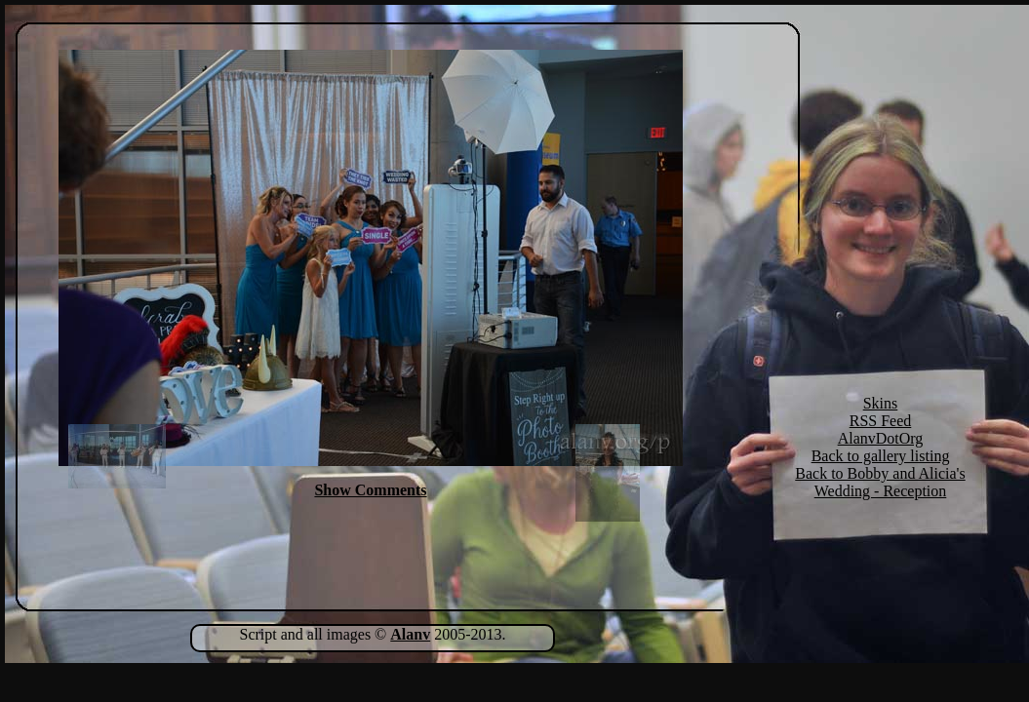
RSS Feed (881, 420)
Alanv (410, 634)
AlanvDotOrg (881, 438)
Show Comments (370, 490)
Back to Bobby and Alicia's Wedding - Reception (880, 482)
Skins (880, 403)
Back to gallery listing (880, 456)
